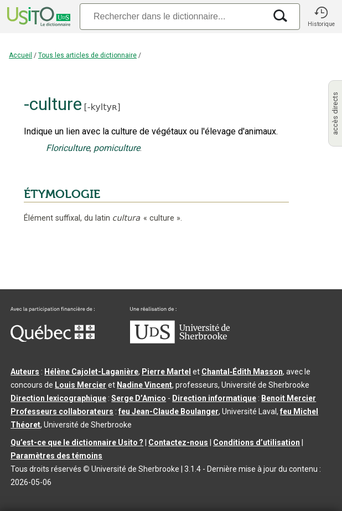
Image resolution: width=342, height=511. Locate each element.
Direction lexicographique (58, 398)
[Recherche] (172, 16)
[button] (321, 16)
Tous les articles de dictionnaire (87, 55)
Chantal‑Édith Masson (242, 371)
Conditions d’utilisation (256, 442)
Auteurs (25, 371)
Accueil (20, 55)
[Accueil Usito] (37, 16)
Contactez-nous (178, 442)
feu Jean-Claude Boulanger (168, 411)
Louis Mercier (80, 384)
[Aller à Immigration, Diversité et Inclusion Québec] (53, 339)
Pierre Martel (166, 371)
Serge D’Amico (138, 398)
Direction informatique (214, 398)
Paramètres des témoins (56, 455)
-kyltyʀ (102, 107)
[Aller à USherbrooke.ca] (180, 340)
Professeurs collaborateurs (62, 411)
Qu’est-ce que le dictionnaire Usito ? (77, 442)
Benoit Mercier (288, 398)
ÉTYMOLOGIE (62, 194)
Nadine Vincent (144, 384)
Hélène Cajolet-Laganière (91, 371)
